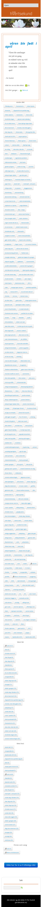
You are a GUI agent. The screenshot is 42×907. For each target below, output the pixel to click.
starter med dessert (28, 404)
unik (17, 542)
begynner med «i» (22, 352)
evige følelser (23, 205)
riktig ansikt (8, 188)
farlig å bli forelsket (10, 348)
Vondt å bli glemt (10, 421)
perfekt (7, 576)
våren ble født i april (28, 585)
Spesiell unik (8, 305)
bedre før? (17, 184)
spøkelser (20, 261)
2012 (29, 283)
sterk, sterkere (23, 218)
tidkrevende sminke (10, 162)
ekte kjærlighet (9, 481)
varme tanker (29, 611)
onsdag (15, 572)
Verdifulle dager (9, 119)
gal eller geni (23, 175)
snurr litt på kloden (10, 309)
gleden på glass (9, 166)
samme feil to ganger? (26, 266)
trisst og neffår (9, 382)
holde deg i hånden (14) (11, 797)
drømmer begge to (10, 598)
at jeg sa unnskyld (10, 412)
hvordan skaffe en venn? (12, 374)
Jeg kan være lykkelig (24, 119)
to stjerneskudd (23, 309)
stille (6, 581)
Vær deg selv (8, 132)
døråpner (13, 153)
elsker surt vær (20, 322)
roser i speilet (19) (10, 715)
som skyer (8, 520)
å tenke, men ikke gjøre (24, 128)
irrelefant (17, 443)
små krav (16, 615)
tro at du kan (8, 227)
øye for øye (23, 451)
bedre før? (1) (9, 747)
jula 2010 (7, 632)
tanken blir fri (9, 494)
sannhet (31, 166)
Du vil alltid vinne (10, 123)
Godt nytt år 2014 (10, 136)
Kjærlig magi (26, 145)
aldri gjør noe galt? (10, 417)
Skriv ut (24, 90)
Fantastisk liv (19, 106)
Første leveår (25, 223)
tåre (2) (7, 649)
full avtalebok (9, 322)
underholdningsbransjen (12, 447)
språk (28, 317)
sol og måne (8, 568)
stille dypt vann (9, 171)
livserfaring (8, 192)
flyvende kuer (9, 542)
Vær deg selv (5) (9, 661)
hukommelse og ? (10, 214)
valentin (17, 620)
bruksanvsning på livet (11, 253)
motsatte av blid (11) (11, 786)
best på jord (28, 425)
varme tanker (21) (10, 824)
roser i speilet (9, 507)
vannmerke (26, 374)
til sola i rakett (23, 486)
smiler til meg (21, 166)
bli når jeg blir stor (10, 434)
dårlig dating (20, 507)
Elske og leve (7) (9, 669)
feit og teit (20, 464)
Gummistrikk (30, 261)
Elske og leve (21, 141)
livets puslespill (23, 460)
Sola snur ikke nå (27, 391)
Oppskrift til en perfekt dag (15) (14, 700)
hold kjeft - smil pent (29, 184)
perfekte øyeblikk (31, 287)
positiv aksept (26, 395)
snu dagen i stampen (30, 620)
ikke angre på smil (10, 335)
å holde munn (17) (10, 809)
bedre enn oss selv (10, 594)
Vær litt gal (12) (9, 790)
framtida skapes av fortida (22, 179)
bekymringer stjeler (10, 175)
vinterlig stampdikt (18, 589)
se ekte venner (9, 352)
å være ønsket (9, 279)
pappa (27, 632)
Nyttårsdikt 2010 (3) (10, 755)
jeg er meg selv (9, 525)
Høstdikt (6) (8, 665)
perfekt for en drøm (27, 313)
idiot (6, 153)
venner (7, 624)
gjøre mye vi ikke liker (27, 369)
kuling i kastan (9, 585)
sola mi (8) (9, 774)
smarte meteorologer (11, 477)
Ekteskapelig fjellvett (27, 386)
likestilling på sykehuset (12, 395)
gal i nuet (7, 607)
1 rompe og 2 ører (25, 430)
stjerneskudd (21, 581)
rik (20, 594)
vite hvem (23, 162)
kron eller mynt (9, 563)
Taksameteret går (25, 153)
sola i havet (32, 594)
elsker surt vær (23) (10, 731)
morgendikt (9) (9, 677)
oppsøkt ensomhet (24, 434)
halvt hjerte (8, 283)
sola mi (33, 563)
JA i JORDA (24, 339)
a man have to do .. (10, 201)
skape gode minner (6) (11, 766)
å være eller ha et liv (23, 171)
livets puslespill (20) (10, 719)
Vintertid (7, 110)
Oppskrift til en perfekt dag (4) (13, 759)
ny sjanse (17, 188)
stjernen (7, 589)
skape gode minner (30, 300)
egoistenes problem (21, 158)
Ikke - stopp (21, 210)
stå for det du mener (22, 248)
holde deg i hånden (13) (11, 692)
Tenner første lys (10, 141)
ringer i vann (18, 244)
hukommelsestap (10, 499)
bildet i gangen (9, 464)
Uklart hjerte (30, 106)
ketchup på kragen (24, 438)
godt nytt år (21, 628)
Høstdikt (21, 317)
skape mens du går (24, 550)
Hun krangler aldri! (10, 218)
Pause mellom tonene (23, 490)
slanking (19, 356)
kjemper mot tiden (16, 611)
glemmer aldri (9, 490)
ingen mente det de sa (11, 223)
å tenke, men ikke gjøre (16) (13, 704)
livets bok (20, 546)
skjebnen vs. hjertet (10, 205)
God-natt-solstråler (22, 343)
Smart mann (32, 141)
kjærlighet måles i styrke (23, 305)
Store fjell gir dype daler (25, 123)
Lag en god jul (23, 136)
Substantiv (20, 115)
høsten (7, 637)
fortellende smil (9, 231)
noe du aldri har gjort (11, 361)
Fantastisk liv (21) (10, 723)
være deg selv (9, 248)
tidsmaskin (21, 231)
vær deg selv (28, 555)
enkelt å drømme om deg (27, 468)
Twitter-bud (24, 253)
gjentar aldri (31, 538)
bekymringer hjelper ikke (12, 404)
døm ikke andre (9, 326)
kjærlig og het (9, 529)
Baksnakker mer (25, 361)
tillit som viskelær (23, 499)
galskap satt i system (11, 468)
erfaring (32, 417)
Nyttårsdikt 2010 (17, 637)
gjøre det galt (32, 533)
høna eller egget (26, 503)
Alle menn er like (23, 335)
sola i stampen (18, 632)
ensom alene (28, 520)
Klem (17, 391)
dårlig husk (26, 602)
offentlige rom (31, 607)
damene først (31, 507)
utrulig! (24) (8, 836)
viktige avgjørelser (10, 533)
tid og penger (32, 581)
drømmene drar (19, 283)
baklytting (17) (9, 707)
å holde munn (9, 512)
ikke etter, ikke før (18, 149)
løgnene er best (25, 477)
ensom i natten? (21, 330)
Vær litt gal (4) (9, 657)
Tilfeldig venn (9, 106)
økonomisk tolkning (10, 197)
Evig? (13, 317)
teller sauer (19, 568)
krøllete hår (8, 443)
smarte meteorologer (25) (12, 738)
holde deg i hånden (24, 516)
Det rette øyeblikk (10, 378)
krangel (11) (8, 684)
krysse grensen (9, 343)
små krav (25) (9, 840)
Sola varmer (8, 620)
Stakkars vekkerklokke (11, 369)
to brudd (29, 149)
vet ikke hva (18, 425)
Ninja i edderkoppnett (11, 399)
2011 (29, 628)
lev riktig (7, 149)
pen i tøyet (28, 279)
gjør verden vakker (10, 240)
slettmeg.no (8, 179)
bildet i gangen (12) (10, 688)
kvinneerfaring (19, 192)
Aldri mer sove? (22, 421)
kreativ (7, 317)
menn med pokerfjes (24, 235)
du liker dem (8, 300)
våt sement (20, 481)
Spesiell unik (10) (10, 782)
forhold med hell (24, 197)
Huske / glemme (9, 628)
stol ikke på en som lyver (12, 270)
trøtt (6, 287)
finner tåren (8, 473)
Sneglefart (23, 365)
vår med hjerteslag (20, 559)
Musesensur (8, 391)
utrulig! (17, 602)
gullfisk (33, 486)
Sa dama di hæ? (31, 408)
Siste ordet (29, 115)
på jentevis (25, 542)
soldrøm (32, 572)
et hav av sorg (9, 356)
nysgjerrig (33, 576)
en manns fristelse (31, 244)
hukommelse (18, 555)
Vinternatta (19, 132)
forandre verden (9, 210)
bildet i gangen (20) (10, 821)
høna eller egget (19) (11, 817)
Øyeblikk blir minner (11, 365)
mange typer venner (17, 287)
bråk (12, 581)
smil (18, 563)
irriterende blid (21, 382)
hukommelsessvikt (10, 460)
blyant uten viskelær (25, 240)
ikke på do (29, 464)
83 (25, 594)
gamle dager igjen (21, 529)
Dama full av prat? (24, 412)
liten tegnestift (9, 330)
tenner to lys (24, 296)
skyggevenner (28, 188)
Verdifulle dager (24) (11, 735)
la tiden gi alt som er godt (25, 326)
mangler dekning (10, 257)
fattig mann (8, 538)
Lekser (7, 145)
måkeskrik (18, 473)
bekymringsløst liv (10, 550)
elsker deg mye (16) (10, 805)
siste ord (15, 624)
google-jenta (20, 512)
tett (18, 585)
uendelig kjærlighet (10, 451)
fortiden (19, 279)
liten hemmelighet (10, 516)
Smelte (7, 572)
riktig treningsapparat (11, 386)
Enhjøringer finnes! (18, 408)
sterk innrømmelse (24, 201)
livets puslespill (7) (10, 770)
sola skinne (8, 602)
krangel (7, 408)
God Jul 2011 (14, 292)
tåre (34, 490)
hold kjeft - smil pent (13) (12, 793)
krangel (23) (8, 832)
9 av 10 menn (23, 417)
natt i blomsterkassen (11, 339)
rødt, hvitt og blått (10, 438)
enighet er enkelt (10, 235)
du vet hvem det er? (27, 292)
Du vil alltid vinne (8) (11, 673)
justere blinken (25, 399)
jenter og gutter (23, 348)
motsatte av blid (24, 598)
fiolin (6, 611)
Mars (22, 624)
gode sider (19, 300)
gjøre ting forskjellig (10, 430)
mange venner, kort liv (11, 503)
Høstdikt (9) (8, 778)
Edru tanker (22, 378)
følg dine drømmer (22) (11, 828)
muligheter (8, 244)
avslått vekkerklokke (11, 266)
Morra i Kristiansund (19, 576)
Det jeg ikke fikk (30, 132)
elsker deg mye (31, 481)
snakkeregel (8, 158)
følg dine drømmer (10, 486)
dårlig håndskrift (20, 538)
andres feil (8, 559)
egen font (8, 184)
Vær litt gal (26, 615)
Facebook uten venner (11, 313)
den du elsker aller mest (26, 274)
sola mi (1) (9, 646)
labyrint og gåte (9, 261)
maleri (25, 563)
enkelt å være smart (21, 227)
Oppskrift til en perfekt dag (21, 110)
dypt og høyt (20, 494)
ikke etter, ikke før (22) (11, 727)
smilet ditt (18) (9, 711)
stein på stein (9, 456)
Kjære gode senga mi (29, 270)
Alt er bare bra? (9, 128)
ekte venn (32, 378)
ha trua (15, 296)
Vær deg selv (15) (10, 801)
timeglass (7, 615)
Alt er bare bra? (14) (10, 696)
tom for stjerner (18, 607)
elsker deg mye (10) (10, 680)
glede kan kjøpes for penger (26, 257)
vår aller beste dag (10, 274)
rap (6, 292)
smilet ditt (8, 555)
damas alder (15, 145)
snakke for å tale (22, 525)
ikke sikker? (8, 425)
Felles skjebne (9, 115)
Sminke (7, 296)
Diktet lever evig (9, 546)
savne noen (17, 520)
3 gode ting (26, 447)
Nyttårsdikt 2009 (30, 637)
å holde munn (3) (10, 653)
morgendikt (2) (9, 751)
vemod (35, 447)
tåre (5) (7, 762)
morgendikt (23, 572)
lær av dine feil (20, 456)
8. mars (28, 568)
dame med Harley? (24, 214)
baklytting (22, 533)
